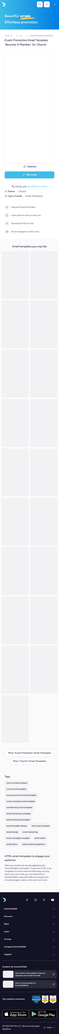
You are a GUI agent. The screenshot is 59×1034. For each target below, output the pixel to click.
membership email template (19, 807)
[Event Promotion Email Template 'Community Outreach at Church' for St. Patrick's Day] (15, 571)
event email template (16, 789)
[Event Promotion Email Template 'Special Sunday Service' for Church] (15, 373)
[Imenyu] (55, 4)
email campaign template (18, 838)
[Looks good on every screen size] (7, 215)
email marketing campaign (18, 813)
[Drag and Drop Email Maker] (7, 207)
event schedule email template (20, 801)
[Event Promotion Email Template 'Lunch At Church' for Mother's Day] (15, 669)
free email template (41, 826)
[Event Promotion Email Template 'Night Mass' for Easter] (43, 521)
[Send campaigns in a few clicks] (7, 231)
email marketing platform (33, 844)
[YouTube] (53, 900)
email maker (39, 838)
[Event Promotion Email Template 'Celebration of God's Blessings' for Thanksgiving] (43, 373)
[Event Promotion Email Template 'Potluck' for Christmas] (15, 472)
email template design (16, 826)
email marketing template (18, 819)
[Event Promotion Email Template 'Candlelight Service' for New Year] (43, 669)
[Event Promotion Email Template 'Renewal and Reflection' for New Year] (43, 472)
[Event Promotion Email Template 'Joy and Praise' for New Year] (15, 274)
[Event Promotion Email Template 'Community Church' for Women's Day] (15, 324)
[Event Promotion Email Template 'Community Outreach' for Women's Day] (43, 324)
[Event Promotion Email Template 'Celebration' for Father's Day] (43, 274)
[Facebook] (27, 900)
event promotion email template (21, 795)
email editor (11, 844)
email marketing (30, 832)
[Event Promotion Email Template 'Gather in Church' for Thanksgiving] (15, 719)
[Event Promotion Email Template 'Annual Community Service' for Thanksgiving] (43, 620)
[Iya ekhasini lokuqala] (3, 4)
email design (12, 832)
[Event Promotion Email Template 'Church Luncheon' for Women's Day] (15, 422)
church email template (16, 783)
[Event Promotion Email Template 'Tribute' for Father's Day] (43, 422)
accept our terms (37, 186)
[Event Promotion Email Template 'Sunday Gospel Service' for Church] (43, 571)
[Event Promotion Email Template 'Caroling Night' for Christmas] (15, 521)
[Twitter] (44, 900)
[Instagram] (35, 900)
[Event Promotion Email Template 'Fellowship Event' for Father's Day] (15, 620)
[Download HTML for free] (7, 223)
